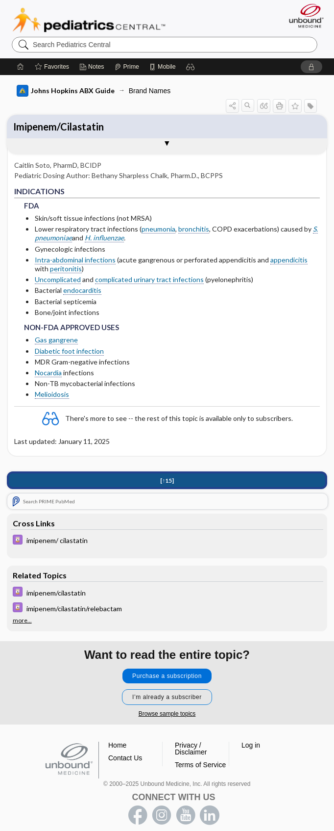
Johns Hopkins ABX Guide (66, 91)
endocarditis (82, 290)
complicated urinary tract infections (149, 279)
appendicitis (289, 260)
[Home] (20, 66)
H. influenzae (104, 238)
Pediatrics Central (89, 20)
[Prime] (127, 66)
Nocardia (48, 372)
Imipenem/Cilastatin (58, 126)
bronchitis (193, 229)
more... (22, 620)
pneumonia (158, 229)
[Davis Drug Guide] (167, 542)
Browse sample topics (167, 713)
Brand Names (150, 91)
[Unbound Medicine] (303, 15)
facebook (137, 815)
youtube (185, 815)
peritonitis (66, 268)
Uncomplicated (58, 279)
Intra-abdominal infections (75, 260)
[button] (190, 66)
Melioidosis (52, 394)
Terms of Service (200, 765)
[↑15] (167, 481)
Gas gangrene (56, 340)
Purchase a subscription (167, 676)
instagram (161, 815)
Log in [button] (250, 745)
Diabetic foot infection (69, 351)
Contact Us (125, 758)
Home (117, 745)
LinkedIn (209, 815)
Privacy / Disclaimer (191, 748)
